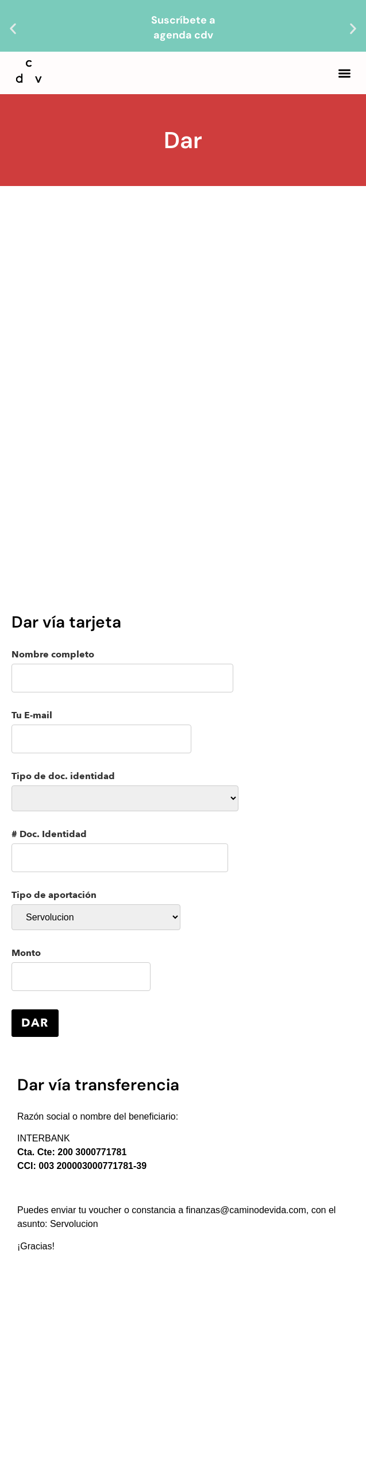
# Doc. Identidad (119, 851)
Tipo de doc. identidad (124, 791)
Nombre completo (122, 671)
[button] (13, 29)
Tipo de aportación (95, 910)
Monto (81, 970)
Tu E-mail (101, 732)
